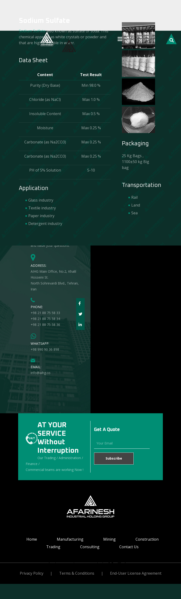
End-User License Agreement (135, 573)
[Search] (171, 39)
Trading (53, 546)
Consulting (89, 546)
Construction (147, 539)
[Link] (47, 39)
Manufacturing (70, 539)
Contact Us (129, 546)
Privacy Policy (31, 573)
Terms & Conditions (76, 573)
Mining (109, 539)
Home (31, 539)
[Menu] (120, 39)
